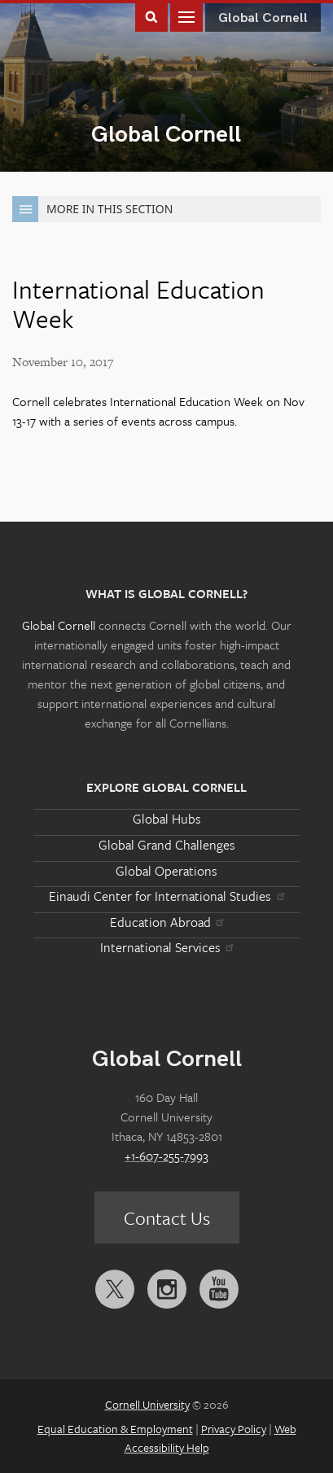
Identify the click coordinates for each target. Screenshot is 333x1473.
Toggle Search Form (151, 16)
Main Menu (186, 16)
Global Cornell (166, 134)
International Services (166, 947)
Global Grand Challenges (167, 845)
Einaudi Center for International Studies (166, 896)
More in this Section (92, 209)
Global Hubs (167, 818)
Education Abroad (166, 922)
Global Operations (166, 871)
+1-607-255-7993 (166, 1156)
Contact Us (167, 1217)
